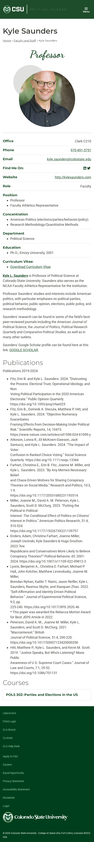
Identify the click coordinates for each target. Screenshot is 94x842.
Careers (7, 764)
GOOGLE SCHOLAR (23, 350)
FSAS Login (9, 721)
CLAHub (8, 737)
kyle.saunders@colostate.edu (69, 159)
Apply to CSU (10, 756)
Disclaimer (9, 797)
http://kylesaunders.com (73, 177)
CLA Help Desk (11, 746)
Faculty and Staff (25, 40)
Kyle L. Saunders (15, 276)
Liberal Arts (9, 713)
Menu (86, 11)
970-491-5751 (81, 150)
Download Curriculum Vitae (30, 267)
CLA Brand (9, 729)
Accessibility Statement (16, 789)
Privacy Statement (13, 781)
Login (6, 805)
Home (7, 40)
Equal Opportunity (13, 772)
